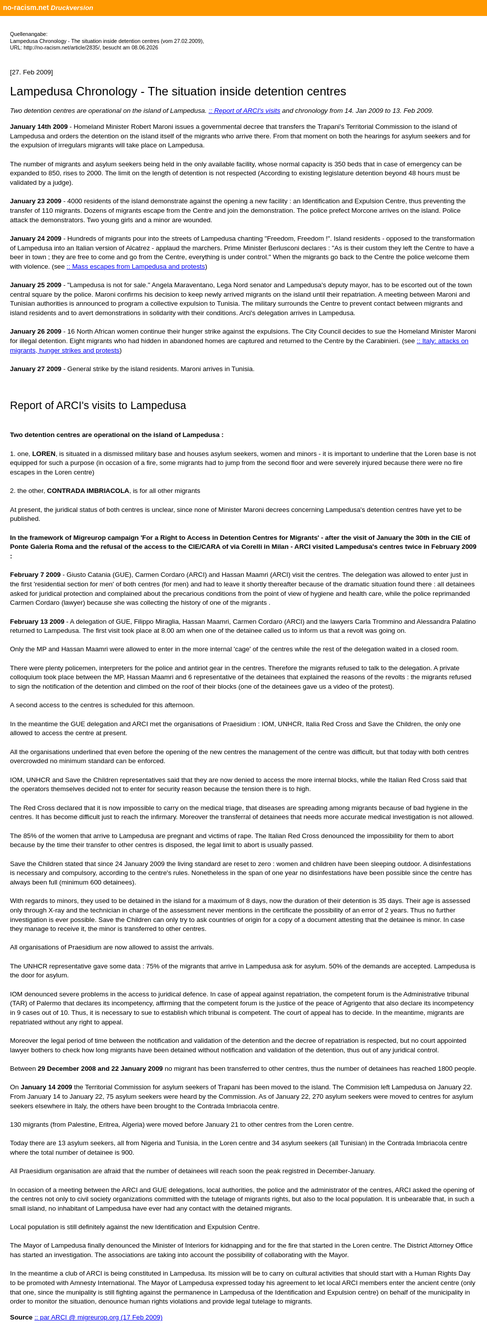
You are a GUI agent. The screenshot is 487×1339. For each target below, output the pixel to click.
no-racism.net (26, 7)
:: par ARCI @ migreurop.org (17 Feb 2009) (98, 1317)
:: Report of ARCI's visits (245, 110)
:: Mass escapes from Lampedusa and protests (135, 266)
